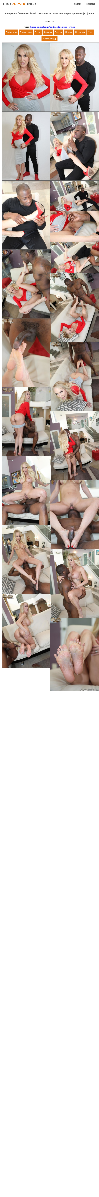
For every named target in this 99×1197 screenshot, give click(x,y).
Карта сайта (46, 1187)
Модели (77, 4)
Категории (90, 4)
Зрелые (37, 32)
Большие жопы (11, 32)
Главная (36, 1187)
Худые (90, 32)
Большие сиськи (26, 32)
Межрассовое (80, 32)
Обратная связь (59, 1187)
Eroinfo (19, 4)
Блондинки (48, 32)
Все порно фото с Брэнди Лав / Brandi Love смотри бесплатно (52, 27)
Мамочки (68, 32)
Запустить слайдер (49, 38)
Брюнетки (58, 32)
